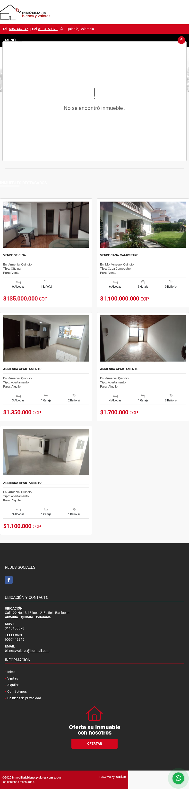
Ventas (12, 678)
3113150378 (48, 29)
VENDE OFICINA (14, 255)
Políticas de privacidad (24, 698)
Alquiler (12, 685)
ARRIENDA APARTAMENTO (22, 369)
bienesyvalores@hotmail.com (27, 651)
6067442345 (18, 29)
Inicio (11, 672)
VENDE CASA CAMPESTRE (119, 255)
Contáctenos (17, 691)
